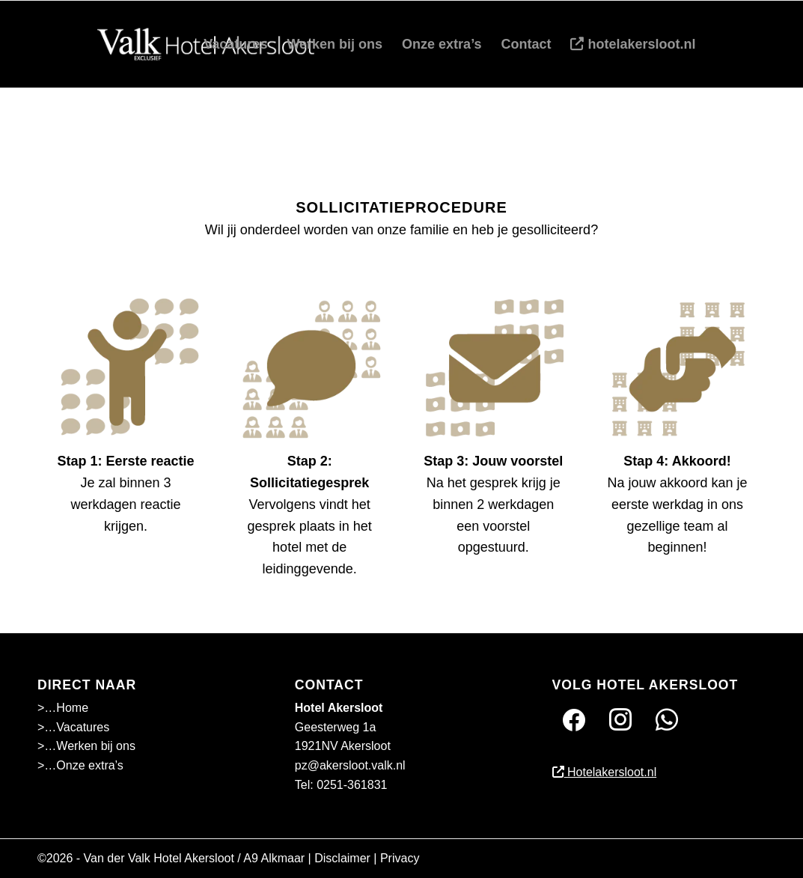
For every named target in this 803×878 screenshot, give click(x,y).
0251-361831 (352, 784)
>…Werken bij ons (86, 746)
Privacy (399, 858)
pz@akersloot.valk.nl (350, 765)
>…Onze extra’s (80, 765)
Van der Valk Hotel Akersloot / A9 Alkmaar (194, 858)
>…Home (62, 707)
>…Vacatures (73, 727)
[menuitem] (235, 44)
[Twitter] (667, 719)
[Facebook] (574, 719)
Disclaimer (342, 858)
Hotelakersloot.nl (604, 772)
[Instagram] (620, 719)
